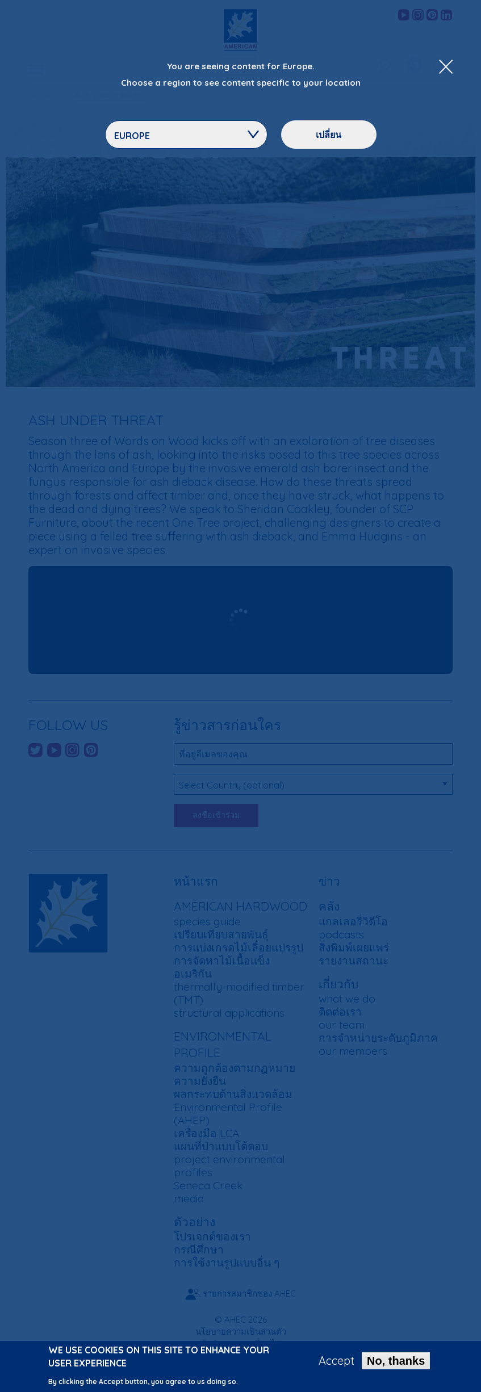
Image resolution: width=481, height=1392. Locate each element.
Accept (336, 1360)
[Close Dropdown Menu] (445, 67)
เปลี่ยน (328, 134)
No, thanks (396, 1361)
